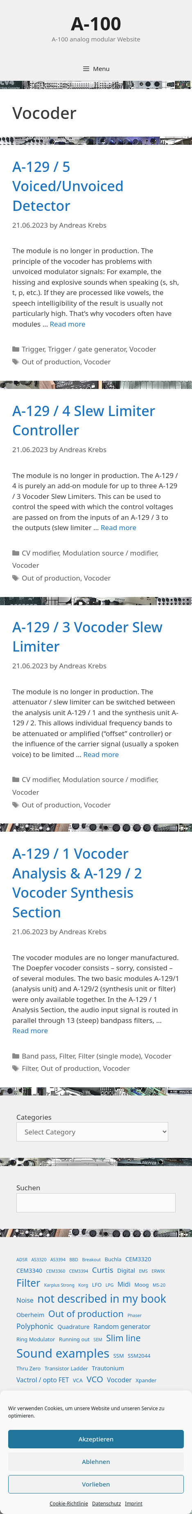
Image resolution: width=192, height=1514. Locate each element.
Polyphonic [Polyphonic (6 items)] (35, 1326)
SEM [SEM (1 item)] (97, 1339)
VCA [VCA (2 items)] (78, 1380)
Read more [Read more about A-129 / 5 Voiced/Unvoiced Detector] (68, 324)
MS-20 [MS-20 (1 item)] (159, 1285)
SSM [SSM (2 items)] (118, 1355)
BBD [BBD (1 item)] (73, 1259)
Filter (67, 1056)
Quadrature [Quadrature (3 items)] (73, 1327)
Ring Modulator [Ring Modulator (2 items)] (35, 1339)
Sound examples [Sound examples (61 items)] (62, 1353)
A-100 (96, 23)
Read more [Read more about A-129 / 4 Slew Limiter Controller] (118, 527)
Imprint (133, 1503)
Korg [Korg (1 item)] (83, 1285)
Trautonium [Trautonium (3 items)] (108, 1368)
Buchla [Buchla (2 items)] (113, 1259)
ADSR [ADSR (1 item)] (21, 1259)
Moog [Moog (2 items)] (141, 1284)
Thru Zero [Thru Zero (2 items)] (28, 1368)
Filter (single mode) (109, 1056)
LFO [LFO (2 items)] (97, 1284)
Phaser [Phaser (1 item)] (134, 1315)
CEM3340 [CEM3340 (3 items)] (29, 1270)
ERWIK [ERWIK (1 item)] (158, 1271)
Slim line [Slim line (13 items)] (123, 1338)
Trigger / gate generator (87, 349)
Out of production (51, 361)
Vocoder (142, 349)
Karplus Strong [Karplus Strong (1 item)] (59, 1285)
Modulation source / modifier (110, 553)
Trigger (33, 349)
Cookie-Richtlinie (69, 1503)
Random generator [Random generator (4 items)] (122, 1326)
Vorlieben (96, 1484)
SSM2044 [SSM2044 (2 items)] (139, 1355)
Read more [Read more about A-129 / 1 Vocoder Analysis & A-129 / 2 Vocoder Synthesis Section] (30, 1030)
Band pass (38, 1056)
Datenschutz (106, 1503)
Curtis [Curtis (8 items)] (102, 1270)
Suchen (28, 1187)
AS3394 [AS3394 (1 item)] (58, 1259)
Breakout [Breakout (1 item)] (91, 1259)
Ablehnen (96, 1461)
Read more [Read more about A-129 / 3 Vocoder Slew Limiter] (101, 754)
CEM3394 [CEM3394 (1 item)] (78, 1271)
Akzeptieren (96, 1439)
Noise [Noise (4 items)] (25, 1300)
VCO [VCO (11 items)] (94, 1379)
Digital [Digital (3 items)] (126, 1270)
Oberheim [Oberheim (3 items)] (30, 1315)
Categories (34, 1117)
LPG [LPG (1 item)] (110, 1285)
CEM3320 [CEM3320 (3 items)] (138, 1259)
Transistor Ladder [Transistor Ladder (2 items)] (66, 1368)
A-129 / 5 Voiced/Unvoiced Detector (68, 186)
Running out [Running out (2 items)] (74, 1339)
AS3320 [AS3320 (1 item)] (39, 1259)
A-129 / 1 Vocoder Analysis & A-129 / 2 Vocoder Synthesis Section (77, 883)
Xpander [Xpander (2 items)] (146, 1380)
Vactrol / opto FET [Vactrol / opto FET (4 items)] (42, 1379)
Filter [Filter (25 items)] (28, 1283)
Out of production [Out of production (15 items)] (86, 1314)
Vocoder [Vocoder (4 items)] (119, 1379)
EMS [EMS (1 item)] (143, 1271)
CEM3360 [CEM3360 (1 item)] (56, 1271)
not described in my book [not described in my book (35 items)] (101, 1298)
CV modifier (40, 553)
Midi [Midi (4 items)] (124, 1284)
